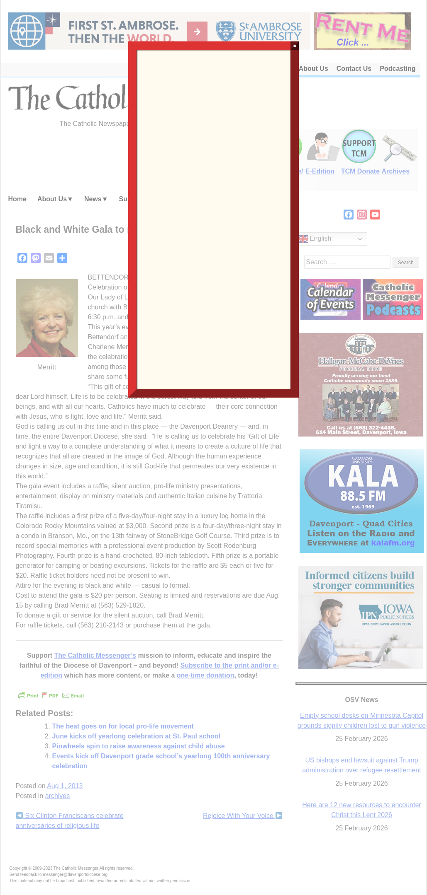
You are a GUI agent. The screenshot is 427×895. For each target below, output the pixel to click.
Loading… (213, 218)
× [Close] (295, 45)
